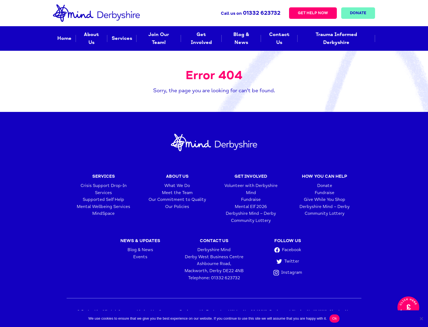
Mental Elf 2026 (251, 206)
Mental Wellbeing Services (103, 206)
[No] (421, 318)
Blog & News (241, 38)
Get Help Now (313, 13)
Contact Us (279, 38)
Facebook (287, 250)
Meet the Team (177, 192)
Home (64, 38)
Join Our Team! (158, 38)
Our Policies (177, 206)
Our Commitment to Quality (177, 199)
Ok (334, 318)
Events (140, 257)
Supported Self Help (103, 199)
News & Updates (140, 240)
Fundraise (251, 199)
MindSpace (103, 213)
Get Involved (201, 38)
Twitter (288, 261)
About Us (91, 38)
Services (122, 38)
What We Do (177, 185)
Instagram (288, 272)
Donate (358, 13)
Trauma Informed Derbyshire (336, 38)
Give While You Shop (324, 199)
